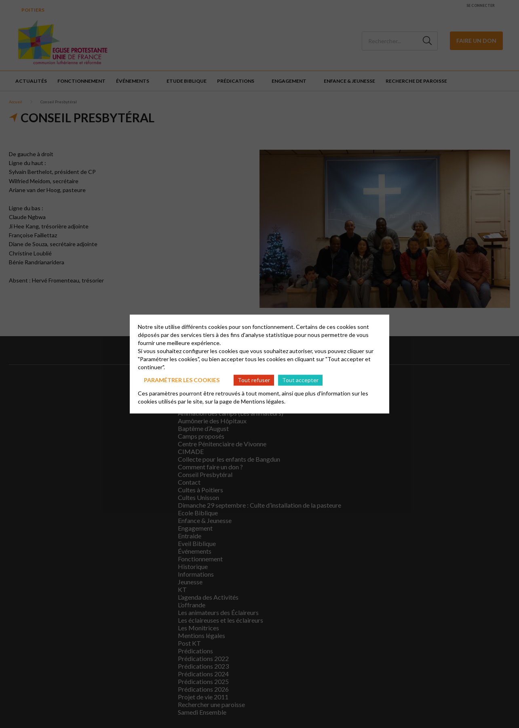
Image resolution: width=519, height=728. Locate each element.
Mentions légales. (263, 400)
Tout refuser (254, 380)
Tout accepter (300, 380)
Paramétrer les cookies (181, 380)
